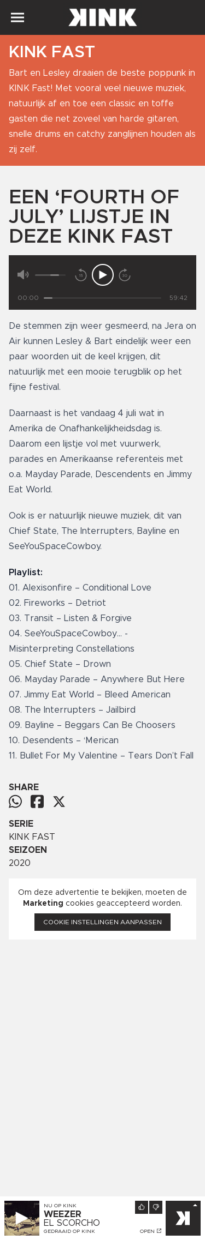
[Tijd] (102, 298)
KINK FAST (32, 837)
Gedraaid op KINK (69, 1231)
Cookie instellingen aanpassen (102, 922)
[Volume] (50, 275)
